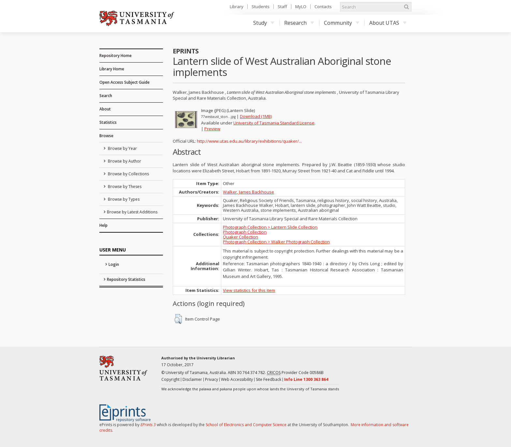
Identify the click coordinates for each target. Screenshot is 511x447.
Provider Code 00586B (295, 373)
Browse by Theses (124, 186)
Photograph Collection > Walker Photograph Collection (276, 242)
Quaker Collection (240, 237)
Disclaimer (192, 379)
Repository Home (115, 55)
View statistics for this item (249, 290)
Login (114, 264)
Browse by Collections (128, 174)
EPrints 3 (148, 424)
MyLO (300, 6)
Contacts (323, 6)
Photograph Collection (245, 232)
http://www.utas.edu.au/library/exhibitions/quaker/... (249, 141)
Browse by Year (122, 148)
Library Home (111, 69)
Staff (282, 6)
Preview (212, 129)
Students (261, 6)
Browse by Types (123, 199)
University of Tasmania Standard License (273, 123)
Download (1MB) (256, 116)
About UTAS (388, 22)
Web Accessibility (237, 379)
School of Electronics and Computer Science (246, 424)
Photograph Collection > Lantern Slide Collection (270, 227)
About (105, 109)
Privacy (211, 379)
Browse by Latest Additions (132, 212)
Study (263, 22)
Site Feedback (268, 379)
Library (236, 6)
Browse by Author (124, 161)
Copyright (170, 379)
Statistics (108, 122)
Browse (106, 135)
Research (299, 22)
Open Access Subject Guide (124, 82)
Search (105, 95)
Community (341, 22)
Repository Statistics (126, 279)
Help (103, 225)
